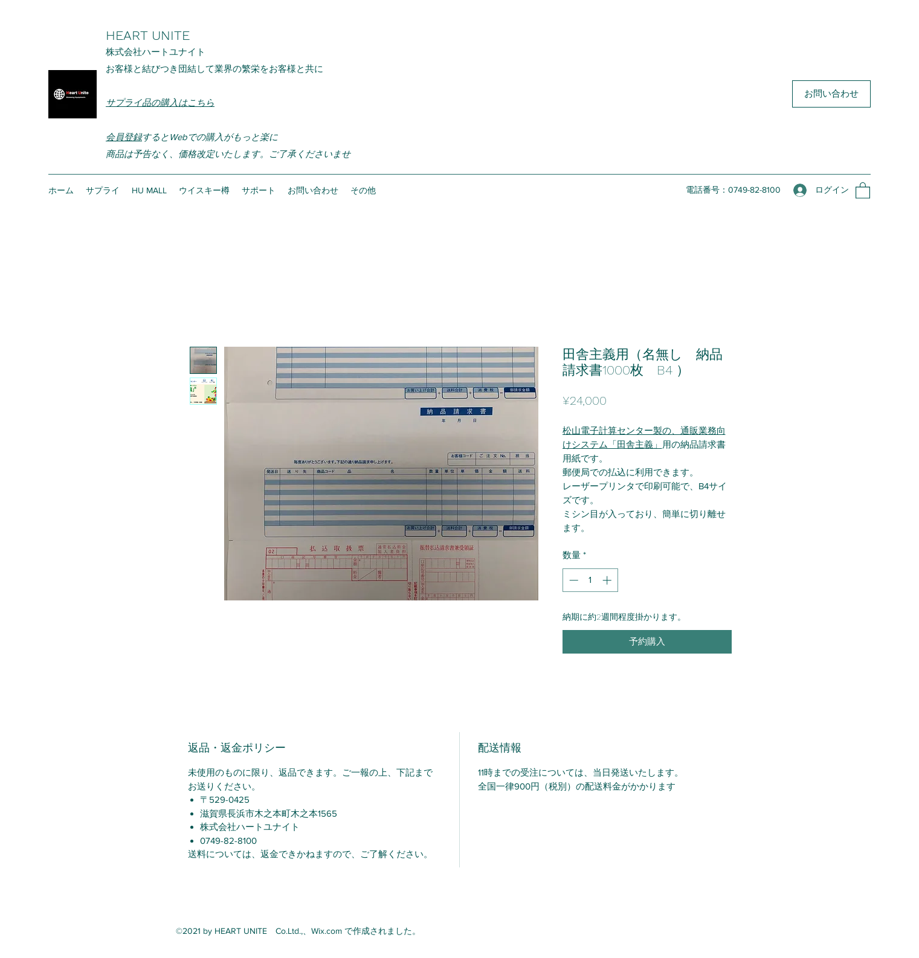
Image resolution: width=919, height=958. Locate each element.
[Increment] (608, 580)
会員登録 (124, 137)
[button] (863, 190)
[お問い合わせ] (831, 94)
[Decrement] (572, 580)
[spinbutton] (590, 580)
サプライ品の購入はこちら (160, 102)
